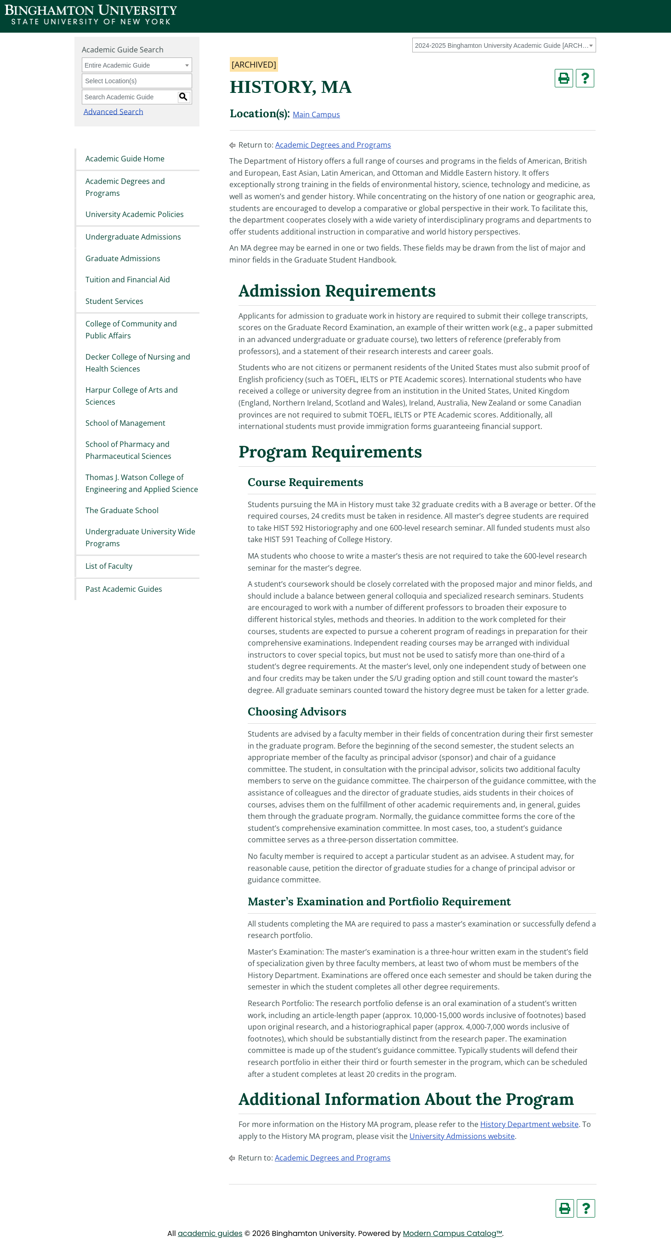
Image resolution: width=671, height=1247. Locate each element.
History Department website (529, 1124)
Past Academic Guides (123, 589)
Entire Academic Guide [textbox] (117, 65)
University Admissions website (462, 1136)
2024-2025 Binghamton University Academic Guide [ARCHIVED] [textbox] (502, 45)
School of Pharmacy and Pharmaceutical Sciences (128, 451)
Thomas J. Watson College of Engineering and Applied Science (141, 484)
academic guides (210, 1233)
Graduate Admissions (122, 258)
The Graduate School (122, 510)
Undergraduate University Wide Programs (140, 538)
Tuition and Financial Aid (127, 280)
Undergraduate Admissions (133, 237)
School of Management (125, 423)
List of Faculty (108, 566)
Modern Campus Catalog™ (452, 1233)
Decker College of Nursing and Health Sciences (137, 363)
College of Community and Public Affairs (131, 330)
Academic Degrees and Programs (125, 187)
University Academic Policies (134, 214)
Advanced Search (112, 111)
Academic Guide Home (125, 159)
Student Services (114, 301)
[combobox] (504, 45)
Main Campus (316, 114)
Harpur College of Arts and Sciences (131, 396)
